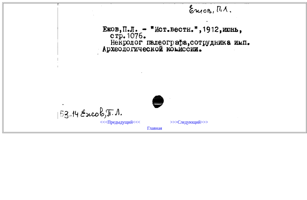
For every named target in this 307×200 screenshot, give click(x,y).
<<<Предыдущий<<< (120, 122)
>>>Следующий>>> (189, 122)
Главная (154, 128)
